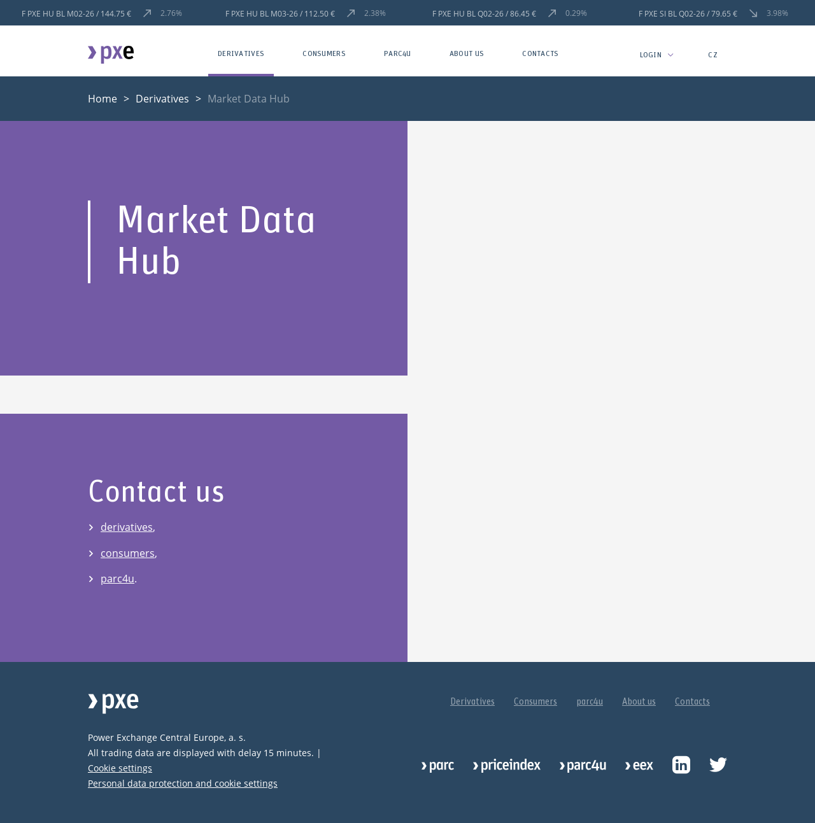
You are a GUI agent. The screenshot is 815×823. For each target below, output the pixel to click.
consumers (128, 553)
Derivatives (241, 53)
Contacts (540, 53)
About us (467, 53)
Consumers (324, 53)
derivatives (127, 527)
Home (102, 98)
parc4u (397, 53)
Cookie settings (120, 768)
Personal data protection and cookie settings (183, 783)
